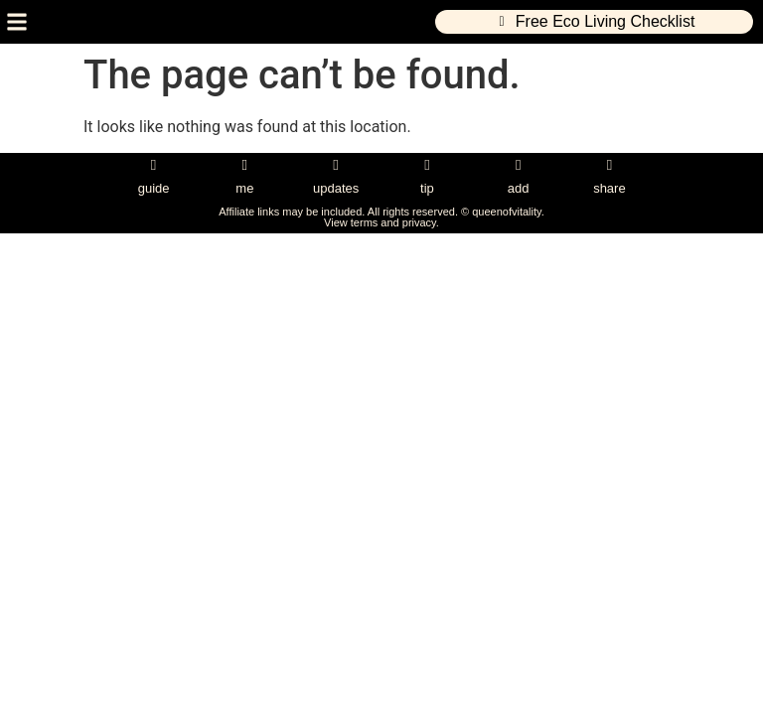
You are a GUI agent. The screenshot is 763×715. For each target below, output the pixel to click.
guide (154, 188)
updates (336, 188)
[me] (244, 165)
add (519, 188)
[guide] (153, 165)
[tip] (426, 165)
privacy (419, 222)
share (609, 188)
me (244, 188)
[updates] (336, 165)
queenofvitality (506, 211)
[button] (16, 22)
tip (427, 188)
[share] (609, 165)
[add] (518, 165)
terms (365, 222)
